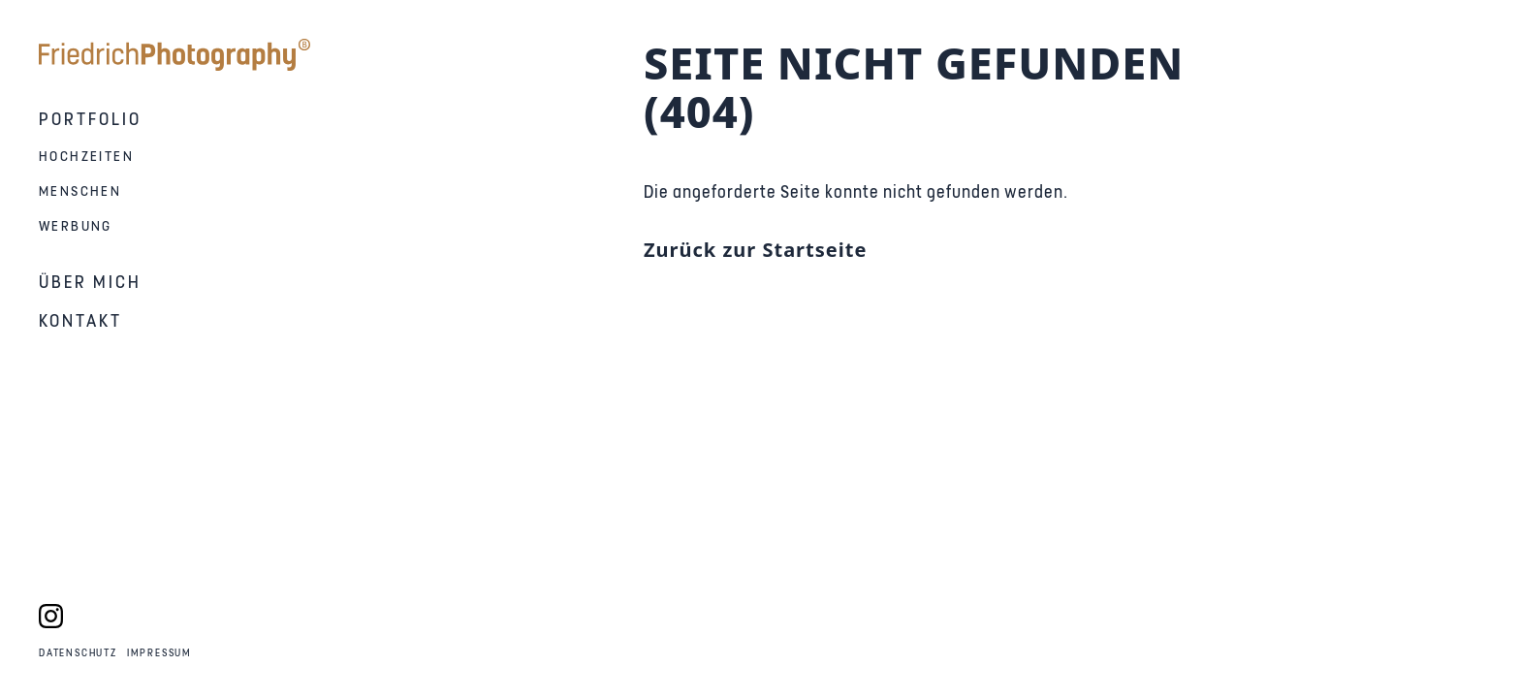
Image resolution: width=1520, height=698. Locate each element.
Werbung (75, 226)
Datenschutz (78, 653)
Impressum (159, 653)
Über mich (90, 282)
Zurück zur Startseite (755, 250)
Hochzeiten (86, 156)
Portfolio (90, 119)
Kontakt (80, 321)
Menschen (80, 191)
